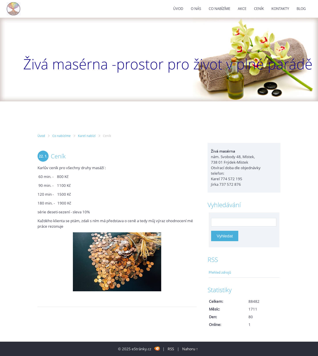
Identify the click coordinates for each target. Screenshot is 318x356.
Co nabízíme (219, 8)
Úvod (178, 8)
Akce (242, 8)
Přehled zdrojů (220, 272)
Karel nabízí (87, 136)
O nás (196, 8)
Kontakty (280, 8)
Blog (301, 8)
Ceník (259, 8)
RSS (171, 348)
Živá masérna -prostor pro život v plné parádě (167, 64)
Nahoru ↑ (190, 348)
